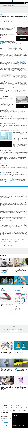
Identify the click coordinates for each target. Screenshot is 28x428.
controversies (10, 211)
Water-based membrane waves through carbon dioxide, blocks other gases (6, 353)
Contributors (15, 405)
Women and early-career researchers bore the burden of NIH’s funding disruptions (20, 353)
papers (17, 137)
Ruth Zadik (4, 290)
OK (6, 422)
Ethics (23, 239)
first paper (11, 103)
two (15, 137)
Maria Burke (18, 309)
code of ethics (11, 239)
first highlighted (21, 62)
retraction (10, 241)
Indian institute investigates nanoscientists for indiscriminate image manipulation (20, 288)
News (1, 14)
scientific (6, 211)
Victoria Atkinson (19, 273)
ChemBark (3, 43)
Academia (2, 239)
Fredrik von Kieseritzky (4, 174)
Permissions (23, 410)
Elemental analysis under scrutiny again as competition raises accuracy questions (7, 269)
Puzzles (13, 5)
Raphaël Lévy (2, 210)
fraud (2, 241)
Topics (9, 405)
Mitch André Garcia (8, 50)
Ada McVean (4, 355)
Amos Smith (16, 153)
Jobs (6, 5)
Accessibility (19, 410)
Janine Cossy (17, 133)
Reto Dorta (9, 70)
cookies (16, 426)
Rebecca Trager (19, 355)
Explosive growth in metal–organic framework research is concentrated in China (20, 387)
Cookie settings (6, 425)
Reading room (9, 5)
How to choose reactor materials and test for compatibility (21, 370)
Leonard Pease (9, 102)
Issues (11, 405)
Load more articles (14, 314)
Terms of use (14, 410)
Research (2, 351)
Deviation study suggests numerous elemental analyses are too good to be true (6, 288)
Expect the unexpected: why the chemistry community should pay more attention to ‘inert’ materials (7, 388)
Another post (24, 125)
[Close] (11, 412)
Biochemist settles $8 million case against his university (7, 305)
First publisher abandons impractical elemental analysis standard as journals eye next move (20, 270)
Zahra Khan (4, 272)
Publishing (5, 241)
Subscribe (1, 405)
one (25, 137)
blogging (6, 239)
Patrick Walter (3, 18)
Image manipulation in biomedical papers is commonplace (19, 307)
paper (20, 61)
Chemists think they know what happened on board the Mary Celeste (6, 370)
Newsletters (3, 5)
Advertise (5, 405)
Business (16, 368)
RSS (18, 405)
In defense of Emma (12, 180)
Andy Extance (18, 290)
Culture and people (18, 239)
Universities (15, 241)
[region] (6, 419)
